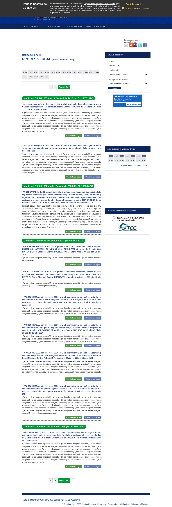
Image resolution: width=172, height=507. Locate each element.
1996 (36, 77)
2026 (111, 156)
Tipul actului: (114, 70)
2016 (53, 72)
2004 (97, 72)
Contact (145, 504)
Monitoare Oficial (33, 26)
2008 (86, 72)
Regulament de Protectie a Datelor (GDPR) (99, 4)
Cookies (126, 504)
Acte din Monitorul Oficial (36, 500)
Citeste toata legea (73, 136)
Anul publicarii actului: (118, 79)
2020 (36, 72)
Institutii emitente (95, 26)
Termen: (112, 61)
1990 (47, 77)
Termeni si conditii (115, 504)
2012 (69, 72)
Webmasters (136, 504)
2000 (25, 77)
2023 (127, 156)
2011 (75, 72)
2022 (133, 156)
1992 (42, 77)
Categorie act (54, 26)
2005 (91, 72)
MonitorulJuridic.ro (88, 504)
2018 (116, 160)
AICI (109, 10)
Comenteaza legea (92, 136)
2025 (116, 156)
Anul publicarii (74, 26)
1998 (31, 77)
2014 (58, 72)
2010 (80, 72)
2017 (47, 72)
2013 (64, 72)
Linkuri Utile (101, 504)
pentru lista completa (135, 165)
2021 (31, 72)
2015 (133, 160)
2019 (42, 72)
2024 (25, 72)
